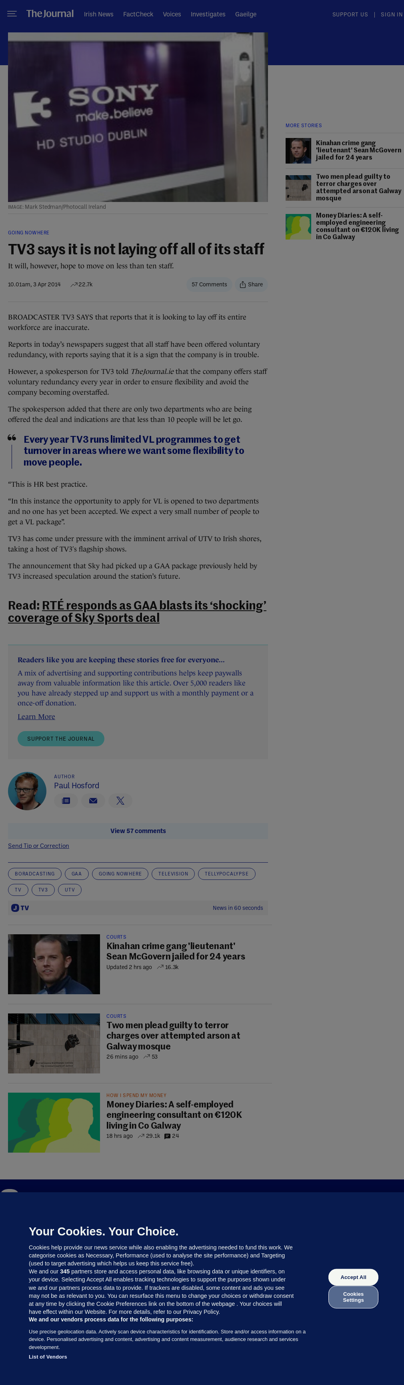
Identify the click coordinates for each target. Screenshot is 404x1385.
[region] (202, 1288)
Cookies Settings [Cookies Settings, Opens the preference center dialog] (353, 1297)
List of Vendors (48, 1357)
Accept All (353, 1277)
